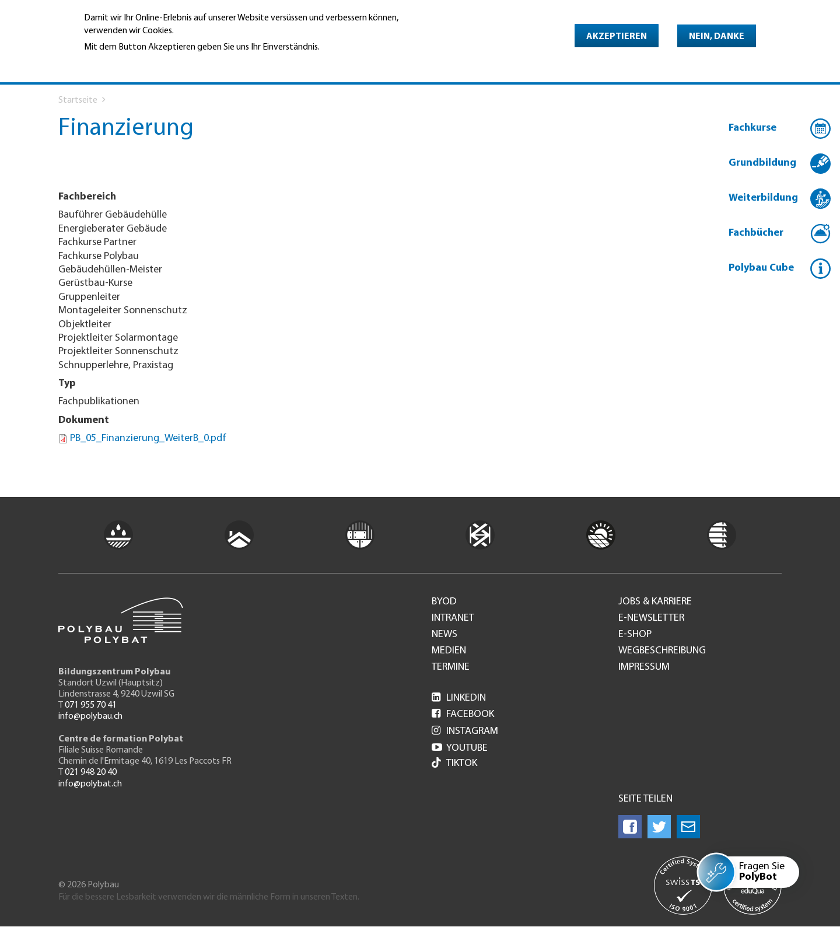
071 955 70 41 (91, 705)
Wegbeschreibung (662, 651)
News (444, 634)
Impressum (644, 667)
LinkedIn (459, 698)
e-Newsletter (651, 618)
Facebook (463, 714)
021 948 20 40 (91, 772)
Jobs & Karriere (655, 602)
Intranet (453, 618)
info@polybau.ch (90, 716)
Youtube (460, 748)
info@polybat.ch (90, 784)
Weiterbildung (763, 198)
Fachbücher (756, 233)
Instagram (465, 731)
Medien (449, 651)
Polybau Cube (761, 268)
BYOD (444, 602)
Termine (451, 667)
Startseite (77, 100)
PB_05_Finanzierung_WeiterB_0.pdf (148, 438)
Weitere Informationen (134, 63)
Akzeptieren (616, 36)
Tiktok (454, 764)
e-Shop (635, 634)
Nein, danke (716, 36)
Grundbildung (762, 163)
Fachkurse (752, 128)
